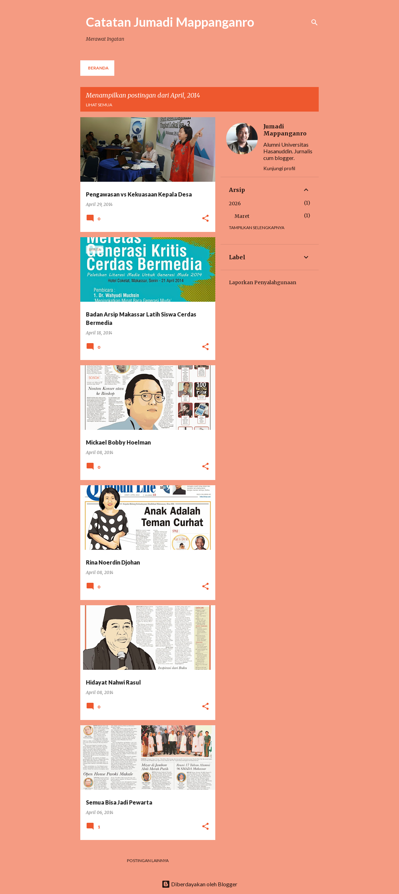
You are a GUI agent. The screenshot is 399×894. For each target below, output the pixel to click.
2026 (235, 203)
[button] (205, 219)
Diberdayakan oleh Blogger (199, 884)
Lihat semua (99, 104)
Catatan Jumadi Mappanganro (170, 21)
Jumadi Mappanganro (284, 130)
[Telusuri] (314, 22)
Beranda (98, 68)
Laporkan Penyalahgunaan (262, 282)
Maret (242, 216)
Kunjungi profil (279, 168)
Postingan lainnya (148, 860)
